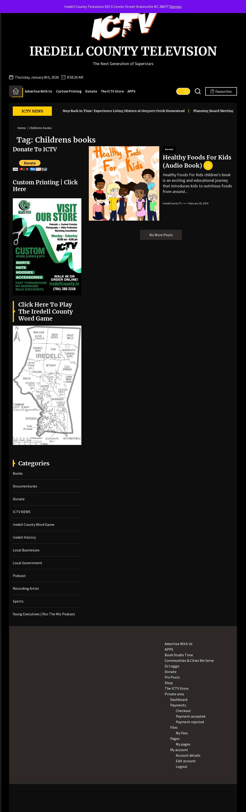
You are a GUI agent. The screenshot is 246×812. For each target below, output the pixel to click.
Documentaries (25, 486)
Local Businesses (26, 550)
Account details (188, 755)
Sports (18, 601)
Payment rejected (190, 721)
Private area (174, 694)
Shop (169, 682)
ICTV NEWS (21, 511)
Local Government (27, 562)
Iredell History (24, 537)
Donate (91, 91)
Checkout (183, 710)
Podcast (19, 575)
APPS (131, 91)
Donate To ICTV (35, 149)
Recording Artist (26, 588)
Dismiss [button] (175, 6)
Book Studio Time (179, 655)
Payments (178, 705)
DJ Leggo (172, 666)
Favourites (221, 91)
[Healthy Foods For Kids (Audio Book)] (124, 183)
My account (179, 749)
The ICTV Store (112, 91)
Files (174, 727)
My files (182, 733)
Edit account (186, 761)
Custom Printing (69, 91)
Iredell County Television (123, 51)
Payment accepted (190, 716)
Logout (181, 766)
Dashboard (178, 699)
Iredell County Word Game (33, 524)
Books (169, 149)
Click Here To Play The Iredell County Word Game (45, 311)
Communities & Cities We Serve (189, 660)
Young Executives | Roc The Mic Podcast (44, 614)
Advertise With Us (38, 91)
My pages (183, 744)
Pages (175, 738)
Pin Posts (172, 677)
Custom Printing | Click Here (45, 186)
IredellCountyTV (172, 203)
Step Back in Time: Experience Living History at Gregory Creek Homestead (114, 111)
